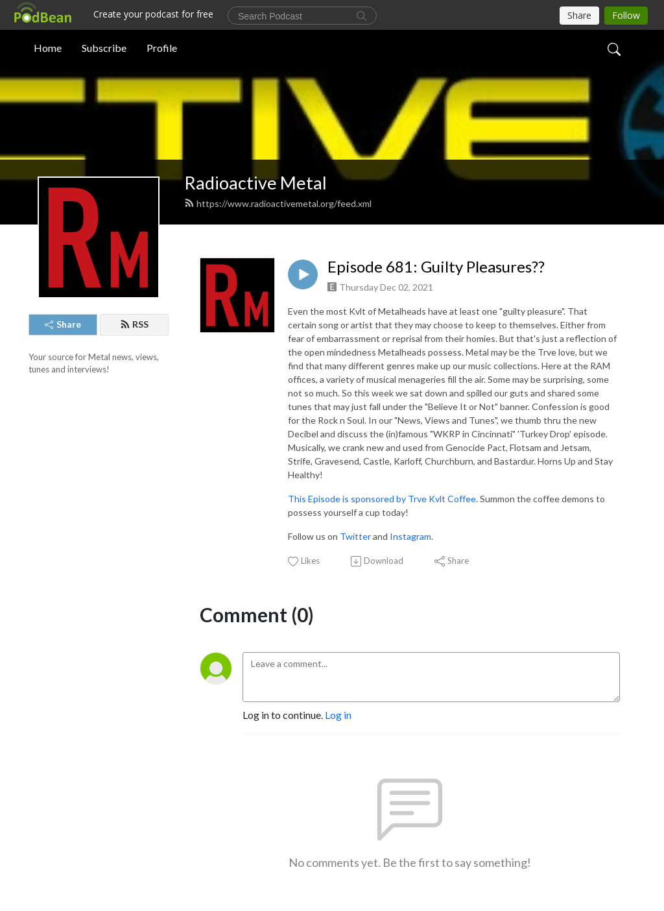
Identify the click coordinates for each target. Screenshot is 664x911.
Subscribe (104, 48)
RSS (134, 324)
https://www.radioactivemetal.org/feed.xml (278, 203)
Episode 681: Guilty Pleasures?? (436, 267)
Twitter (355, 536)
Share (63, 324)
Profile (162, 48)
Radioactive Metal (255, 182)
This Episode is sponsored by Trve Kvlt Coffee (382, 498)
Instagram (410, 536)
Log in (338, 715)
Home (48, 48)
